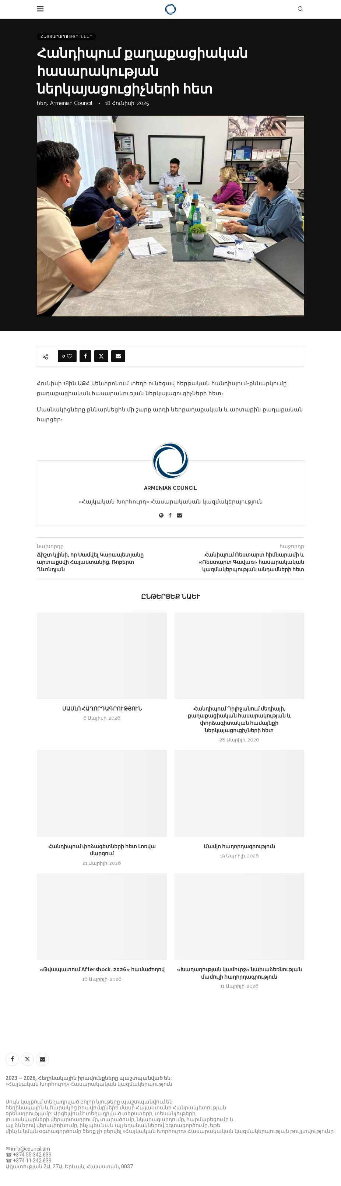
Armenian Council (71, 103)
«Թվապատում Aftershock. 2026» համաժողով (102, 969)
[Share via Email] (118, 356)
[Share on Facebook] (85, 356)
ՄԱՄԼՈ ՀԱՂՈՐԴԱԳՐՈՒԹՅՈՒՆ (102, 709)
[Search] (300, 9)
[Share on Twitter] (101, 356)
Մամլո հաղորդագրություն (239, 846)
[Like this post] (69, 356)
